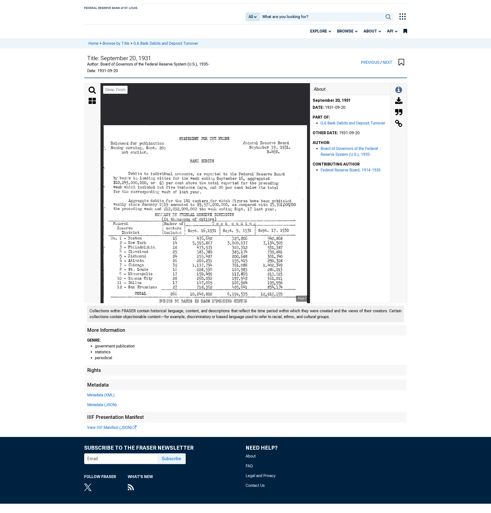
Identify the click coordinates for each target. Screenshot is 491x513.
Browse (345, 34)
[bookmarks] (405, 35)
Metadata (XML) (100, 398)
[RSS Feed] (140, 491)
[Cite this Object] (399, 116)
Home (93, 46)
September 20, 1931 (332, 103)
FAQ (249, 469)
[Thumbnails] (92, 104)
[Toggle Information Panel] (398, 93)
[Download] (399, 104)
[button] (401, 66)
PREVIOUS (370, 66)
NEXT (387, 66)
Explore (318, 34)
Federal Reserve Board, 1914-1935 (350, 173)
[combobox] (321, 18)
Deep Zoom (115, 93)
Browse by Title (116, 46)
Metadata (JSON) (102, 408)
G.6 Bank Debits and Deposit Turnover (165, 46)
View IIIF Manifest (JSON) (109, 431)
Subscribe (171, 462)
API (390, 34)
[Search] (92, 93)
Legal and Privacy (260, 479)
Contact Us (255, 489)
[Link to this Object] (399, 127)
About (370, 34)
